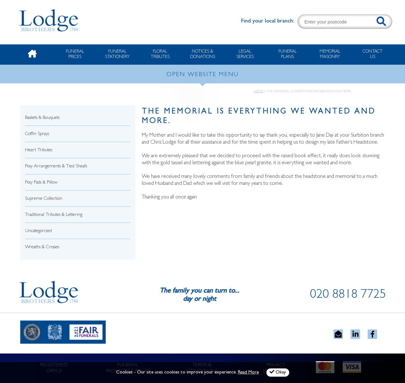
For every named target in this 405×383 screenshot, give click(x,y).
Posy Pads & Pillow (41, 182)
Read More (248, 372)
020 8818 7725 (348, 295)
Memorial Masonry (330, 54)
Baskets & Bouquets (42, 118)
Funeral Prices (75, 54)
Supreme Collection (43, 199)
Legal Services (245, 54)
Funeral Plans (287, 54)
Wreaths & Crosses (42, 247)
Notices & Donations (202, 54)
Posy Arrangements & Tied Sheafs (56, 166)
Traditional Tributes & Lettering (53, 215)
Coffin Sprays (37, 134)
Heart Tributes (38, 150)
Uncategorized (38, 231)
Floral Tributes (160, 54)
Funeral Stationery (117, 54)
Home (258, 91)
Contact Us (373, 54)
